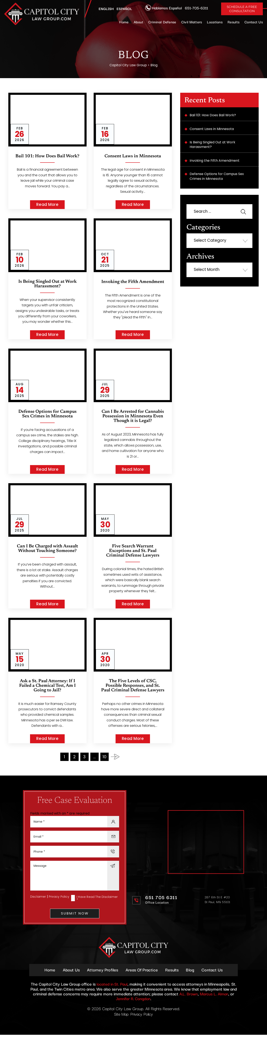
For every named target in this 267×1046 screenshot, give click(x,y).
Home (123, 22)
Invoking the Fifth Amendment (132, 284)
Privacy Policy (59, 907)
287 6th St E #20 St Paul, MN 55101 (217, 909)
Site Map (120, 1025)
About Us (69, 980)
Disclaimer (38, 907)
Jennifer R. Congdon (133, 1009)
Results (233, 22)
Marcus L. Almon (214, 1004)
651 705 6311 (161, 907)
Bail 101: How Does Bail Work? (47, 158)
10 (104, 766)
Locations (215, 22)
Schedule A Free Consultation (242, 9)
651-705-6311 (196, 8)
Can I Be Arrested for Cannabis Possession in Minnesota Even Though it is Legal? (132, 419)
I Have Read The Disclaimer (97, 909)
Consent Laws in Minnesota (132, 156)
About (138, 22)
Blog (192, 980)
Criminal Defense (162, 22)
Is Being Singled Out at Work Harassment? (47, 284)
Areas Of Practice (142, 980)
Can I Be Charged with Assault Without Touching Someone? (47, 553)
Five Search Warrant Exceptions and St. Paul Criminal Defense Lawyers (133, 556)
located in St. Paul (112, 995)
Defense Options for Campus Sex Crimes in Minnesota (47, 414)
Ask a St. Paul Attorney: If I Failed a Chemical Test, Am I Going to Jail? (47, 690)
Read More (47, 205)
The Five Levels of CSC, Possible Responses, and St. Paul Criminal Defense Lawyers (132, 693)
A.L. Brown (188, 1004)
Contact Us (253, 22)
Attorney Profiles (102, 980)
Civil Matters (191, 22)
